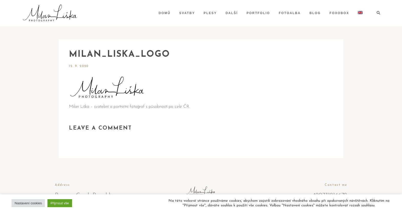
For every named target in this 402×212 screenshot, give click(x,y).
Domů (164, 13)
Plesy (210, 13)
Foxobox (339, 13)
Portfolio (258, 13)
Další (232, 13)
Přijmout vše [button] (60, 203)
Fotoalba (290, 13)
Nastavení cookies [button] (28, 203)
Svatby (187, 13)
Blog (315, 13)
